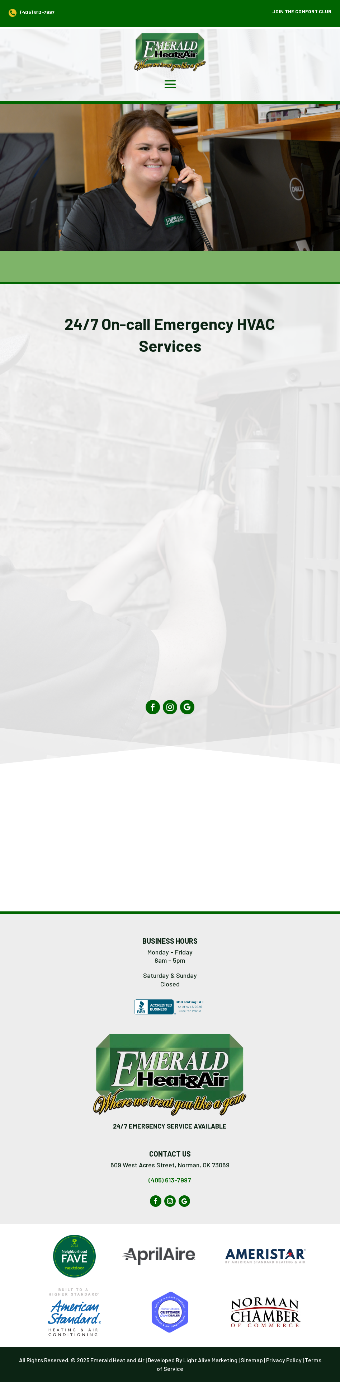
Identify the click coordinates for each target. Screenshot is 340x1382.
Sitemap (252, 1360)
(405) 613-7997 (169, 1180)
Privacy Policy (284, 1360)
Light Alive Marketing (210, 1360)
